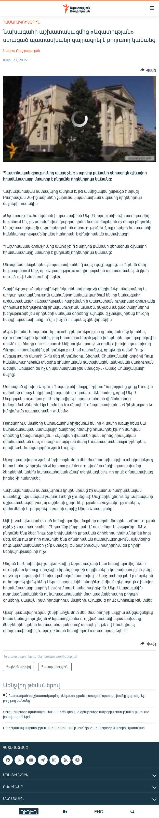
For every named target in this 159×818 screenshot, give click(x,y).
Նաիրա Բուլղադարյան (21, 50)
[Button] (148, 70)
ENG (98, 811)
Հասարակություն (21, 22)
